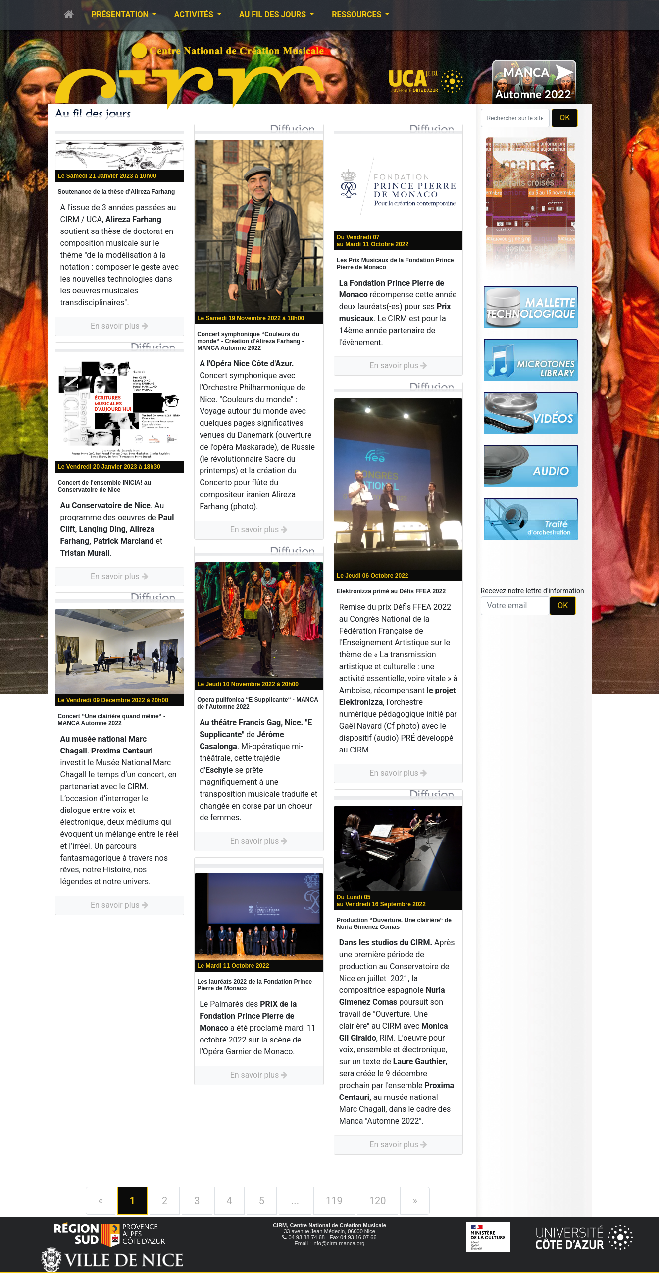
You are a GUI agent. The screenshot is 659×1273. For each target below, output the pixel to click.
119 (334, 1201)
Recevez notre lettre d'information (532, 591)
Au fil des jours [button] (273, 14)
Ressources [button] (357, 14)
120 (377, 1201)
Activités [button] (194, 14)
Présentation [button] (121, 14)
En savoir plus (120, 326)
